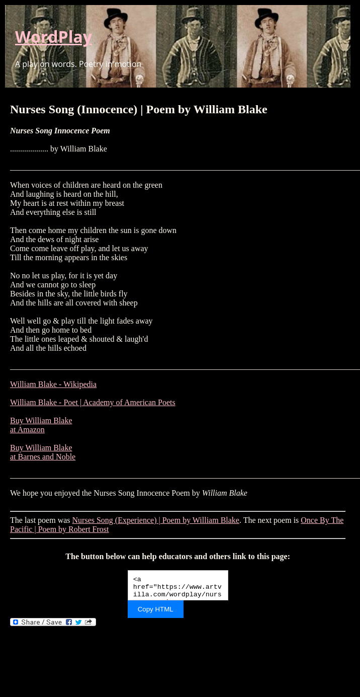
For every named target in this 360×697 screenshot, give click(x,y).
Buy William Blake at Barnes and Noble (42, 452)
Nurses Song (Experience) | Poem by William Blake (155, 520)
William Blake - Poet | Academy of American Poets (92, 402)
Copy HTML (155, 609)
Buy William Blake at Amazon (41, 425)
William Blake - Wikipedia (53, 384)
